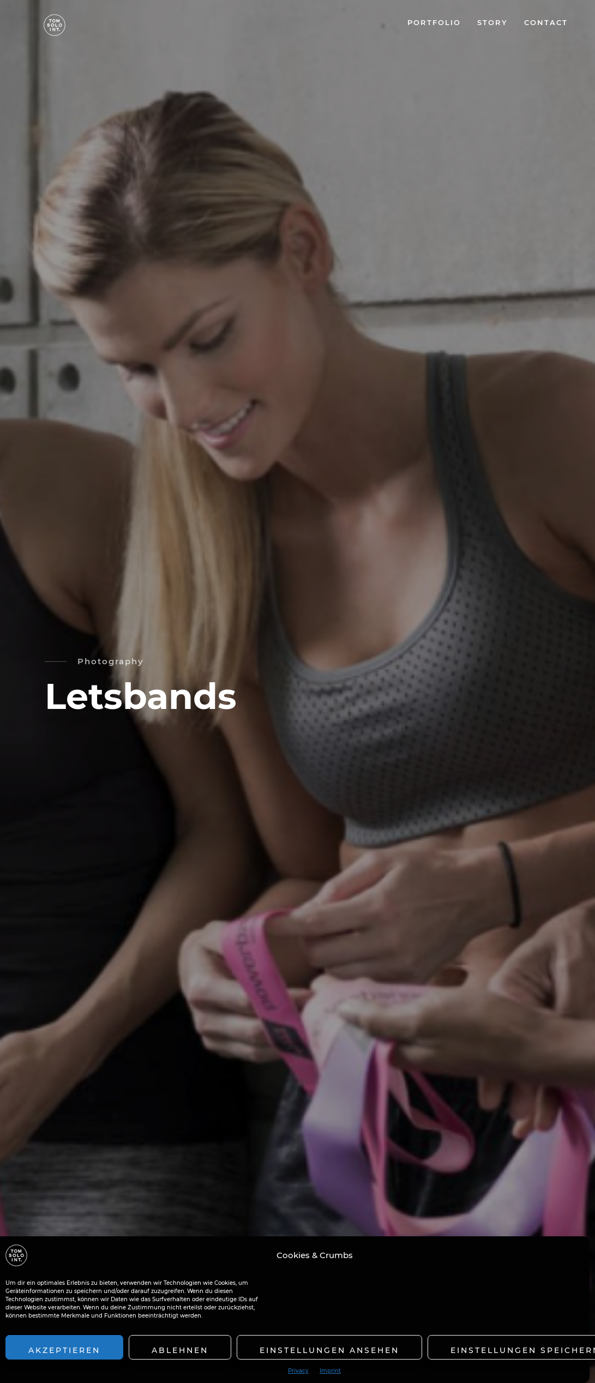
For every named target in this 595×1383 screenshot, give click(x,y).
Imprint (330, 1371)
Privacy (298, 1371)
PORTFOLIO (434, 22)
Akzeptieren (64, 1350)
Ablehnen (180, 1350)
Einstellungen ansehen (329, 1350)
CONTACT (546, 22)
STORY (492, 22)
